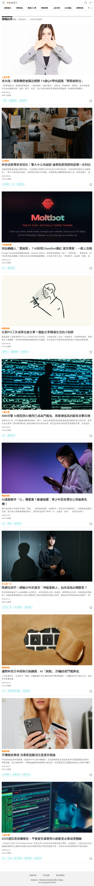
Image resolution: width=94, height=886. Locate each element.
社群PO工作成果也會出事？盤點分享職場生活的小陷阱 (38, 332)
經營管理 (27, 858)
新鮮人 (5, 352)
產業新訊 (7, 8)
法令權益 (68, 8)
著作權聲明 (60, 875)
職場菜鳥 (14, 352)
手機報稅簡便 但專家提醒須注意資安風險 (28, 755)
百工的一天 (7, 583)
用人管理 (17, 858)
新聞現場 (79, 8)
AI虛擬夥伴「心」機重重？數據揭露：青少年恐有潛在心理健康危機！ (44, 502)
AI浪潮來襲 (7, 244)
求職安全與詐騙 (14, 691)
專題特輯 (44, 8)
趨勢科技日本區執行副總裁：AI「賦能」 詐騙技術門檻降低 (40, 671)
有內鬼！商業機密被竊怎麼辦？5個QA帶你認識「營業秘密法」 (43, 81)
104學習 (5, 161)
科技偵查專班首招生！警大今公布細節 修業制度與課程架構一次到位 (46, 164)
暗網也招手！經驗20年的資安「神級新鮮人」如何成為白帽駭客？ (44, 587)
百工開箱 (18, 607)
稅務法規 (16, 775)
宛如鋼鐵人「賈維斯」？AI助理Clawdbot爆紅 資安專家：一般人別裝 (47, 248)
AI (13, 184)
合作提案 (46, 875)
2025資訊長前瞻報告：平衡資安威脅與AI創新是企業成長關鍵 (42, 838)
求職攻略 (19, 8)
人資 (4, 101)
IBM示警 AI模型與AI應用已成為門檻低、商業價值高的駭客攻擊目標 (46, 415)
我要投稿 (32, 875)
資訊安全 (23, 101)
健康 (9, 523)
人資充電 (56, 8)
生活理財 (6, 775)
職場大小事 (32, 8)
